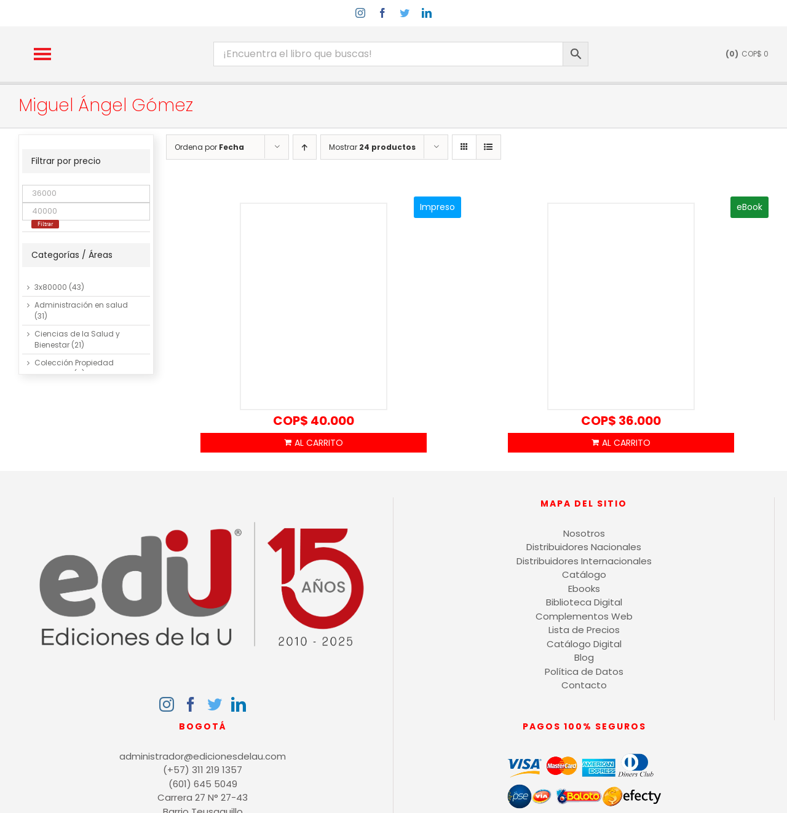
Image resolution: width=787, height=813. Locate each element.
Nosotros (584, 533)
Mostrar (372, 147)
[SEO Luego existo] (313, 307)
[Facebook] (190, 704)
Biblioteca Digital (584, 602)
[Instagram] (166, 704)
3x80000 (50, 287)
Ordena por (209, 147)
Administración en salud (81, 305)
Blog (584, 657)
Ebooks (584, 588)
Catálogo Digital (584, 643)
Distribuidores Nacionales (583, 546)
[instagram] (360, 13)
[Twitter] (214, 704)
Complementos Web (584, 616)
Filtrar (45, 224)
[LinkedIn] (238, 704)
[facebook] (382, 13)
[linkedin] (427, 13)
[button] (42, 54)
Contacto (584, 685)
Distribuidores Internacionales (584, 560)
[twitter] (404, 13)
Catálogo (584, 574)
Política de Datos (584, 671)
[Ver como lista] (488, 147)
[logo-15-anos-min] (146, 37)
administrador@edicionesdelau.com (202, 756)
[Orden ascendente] (305, 147)
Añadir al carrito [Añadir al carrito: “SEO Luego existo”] (313, 443)
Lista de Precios (584, 629)
